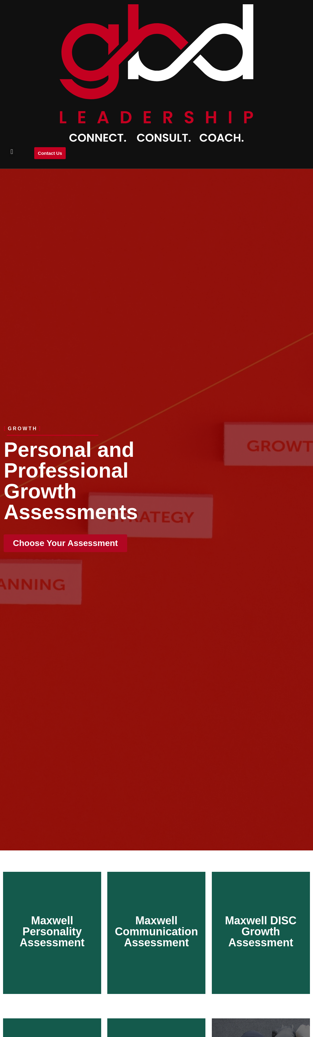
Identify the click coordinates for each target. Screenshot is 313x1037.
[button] (12, 152)
